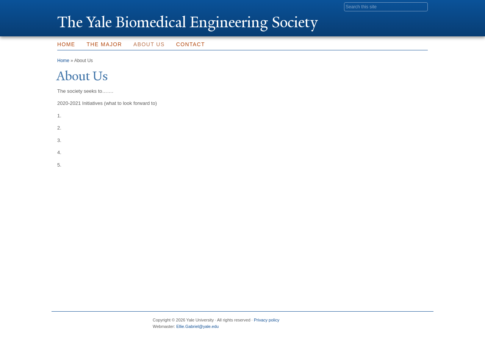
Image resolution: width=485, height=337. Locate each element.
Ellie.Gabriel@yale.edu (197, 326)
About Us (149, 44)
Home (66, 44)
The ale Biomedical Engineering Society (187, 22)
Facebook (348, 323)
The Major (104, 44)
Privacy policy (266, 320)
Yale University (78, 6)
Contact (190, 44)
